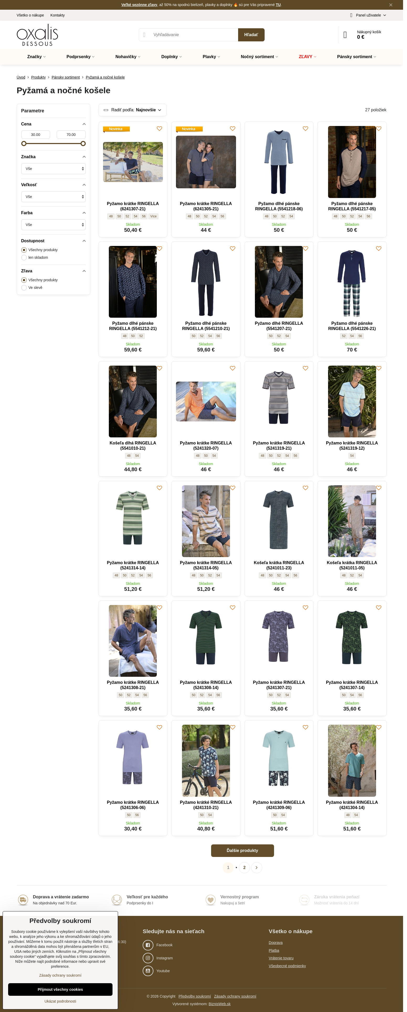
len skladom (34, 257)
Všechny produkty (39, 250)
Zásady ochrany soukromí (235, 996)
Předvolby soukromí (195, 996)
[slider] (23, 143)
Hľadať (251, 34)
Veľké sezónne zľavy (139, 5)
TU (278, 5)
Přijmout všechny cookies (60, 989)
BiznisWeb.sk (220, 1004)
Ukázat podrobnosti (60, 1001)
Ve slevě (31, 287)
